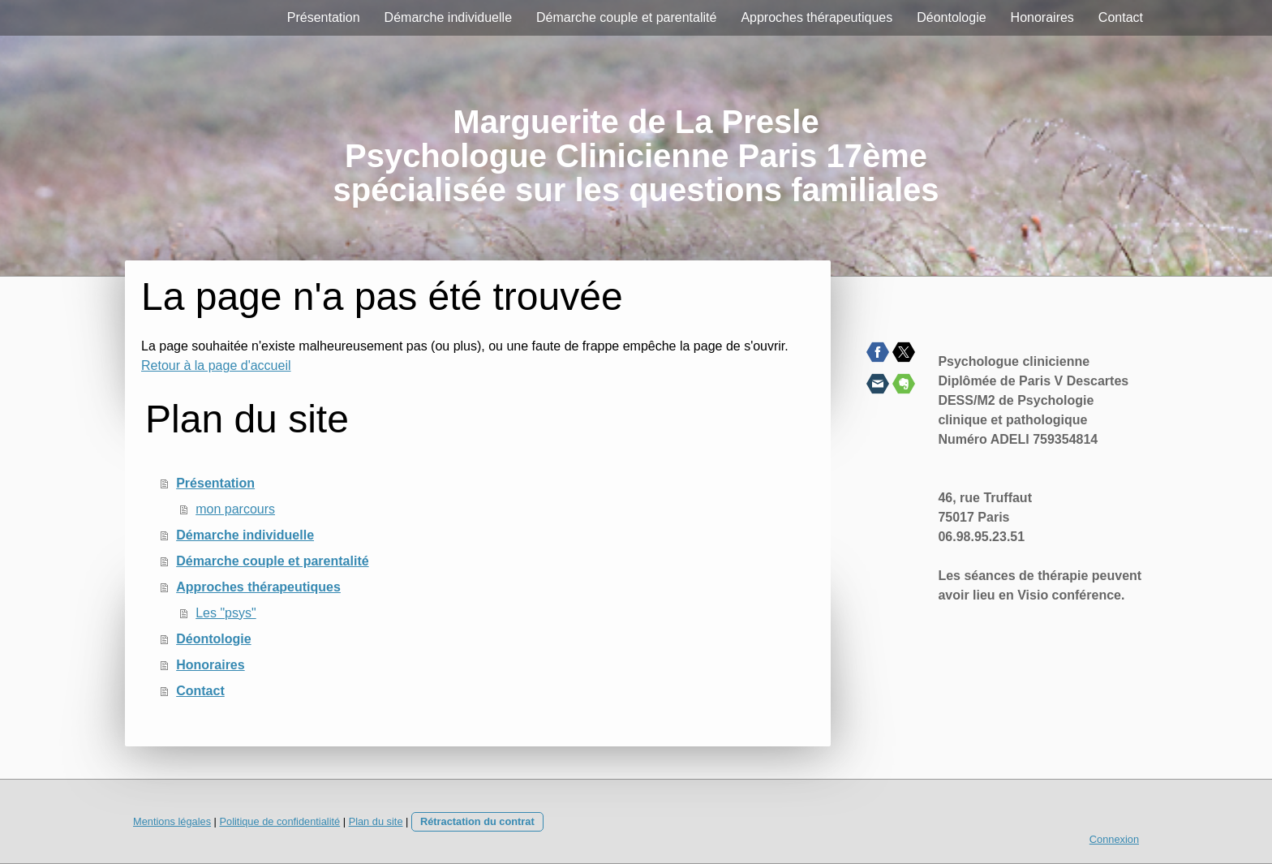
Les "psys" (226, 613)
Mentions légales (172, 821)
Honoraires (1042, 17)
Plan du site (376, 821)
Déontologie (951, 17)
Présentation (323, 17)
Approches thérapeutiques (816, 17)
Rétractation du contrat (477, 821)
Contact (1120, 17)
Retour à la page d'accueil (216, 365)
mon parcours (235, 509)
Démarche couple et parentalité (626, 17)
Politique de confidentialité (279, 821)
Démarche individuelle (448, 17)
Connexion (1114, 839)
